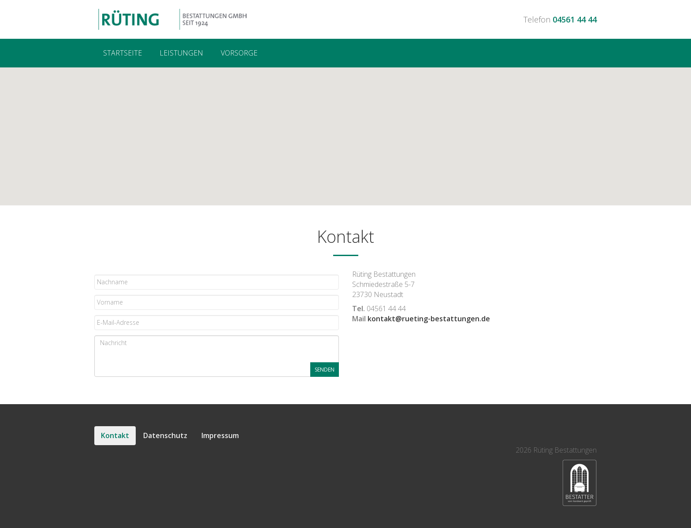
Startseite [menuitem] (122, 53)
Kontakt (115, 435)
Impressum (220, 435)
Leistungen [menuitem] (181, 53)
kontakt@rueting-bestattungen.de (429, 318)
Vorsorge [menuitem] (239, 53)
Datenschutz (165, 435)
